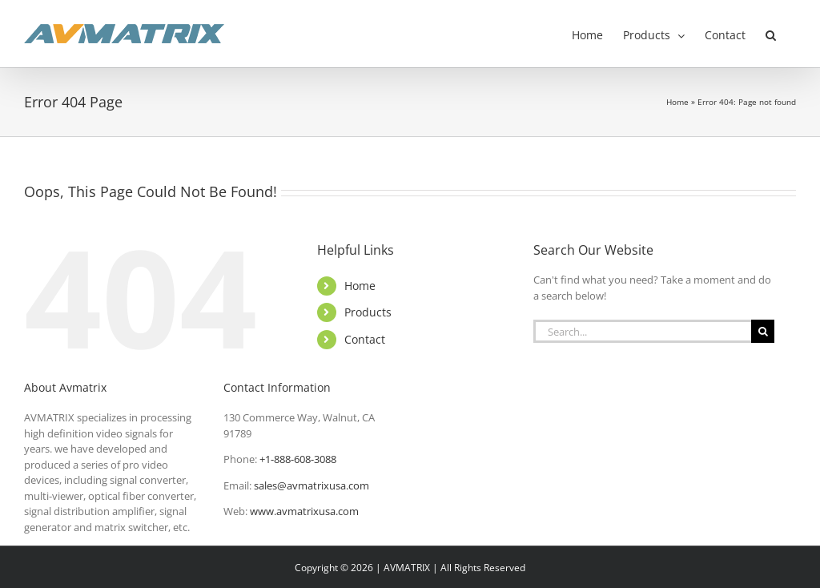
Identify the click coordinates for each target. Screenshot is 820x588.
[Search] (762, 331)
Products (368, 312)
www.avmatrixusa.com (304, 511)
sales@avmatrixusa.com (311, 485)
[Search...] (642, 331)
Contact (364, 339)
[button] (771, 33)
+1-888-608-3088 (297, 459)
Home (677, 101)
